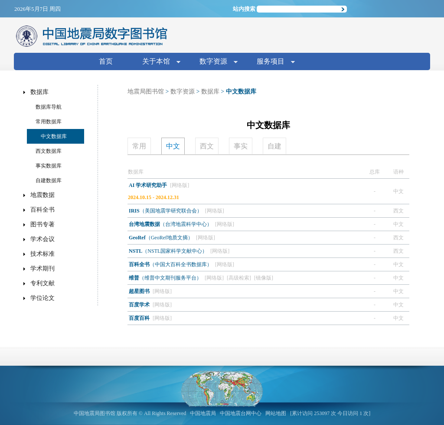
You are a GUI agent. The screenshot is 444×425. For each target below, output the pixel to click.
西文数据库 (49, 151)
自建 (274, 146)
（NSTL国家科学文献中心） (169, 251)
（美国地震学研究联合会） (166, 211)
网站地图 (275, 413)
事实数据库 (49, 166)
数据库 (210, 91)
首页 (106, 61)
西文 (207, 146)
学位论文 (42, 298)
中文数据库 (54, 136)
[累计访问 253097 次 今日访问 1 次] (330, 413)
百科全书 (42, 209)
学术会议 (42, 239)
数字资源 (215, 62)
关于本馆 (157, 62)
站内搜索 (244, 9)
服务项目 (272, 62)
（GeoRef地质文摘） (161, 238)
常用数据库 (49, 122)
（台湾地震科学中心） (171, 224)
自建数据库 (49, 180)
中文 (173, 146)
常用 (139, 146)
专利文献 (42, 283)
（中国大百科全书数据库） (171, 264)
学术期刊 (42, 268)
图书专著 (42, 224)
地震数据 (42, 195)
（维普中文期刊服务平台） (166, 278)
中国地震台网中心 (240, 413)
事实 (241, 146)
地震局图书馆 (145, 91)
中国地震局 (203, 413)
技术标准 (42, 254)
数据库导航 (49, 107)
